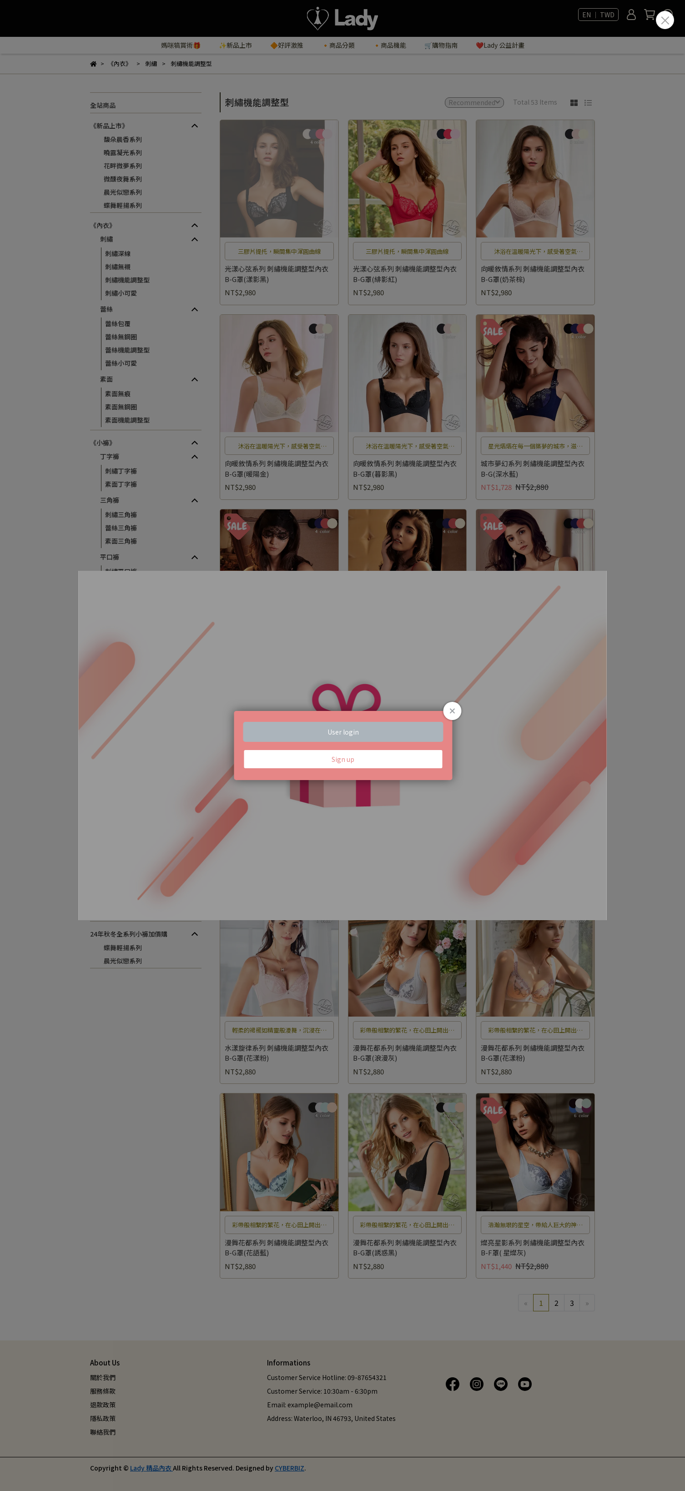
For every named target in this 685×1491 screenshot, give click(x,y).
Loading (342, 745)
